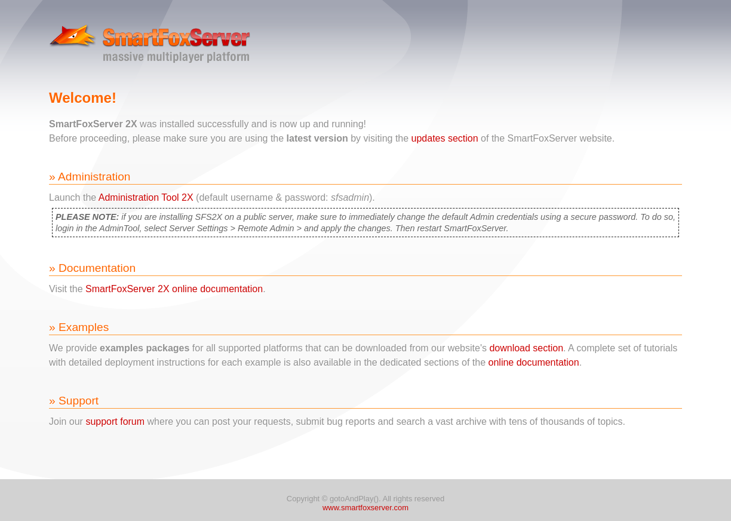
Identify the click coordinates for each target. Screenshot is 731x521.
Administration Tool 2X (146, 197)
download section (526, 348)
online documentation (534, 362)
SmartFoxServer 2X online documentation (174, 289)
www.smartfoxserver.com (365, 507)
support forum (115, 421)
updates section (444, 138)
